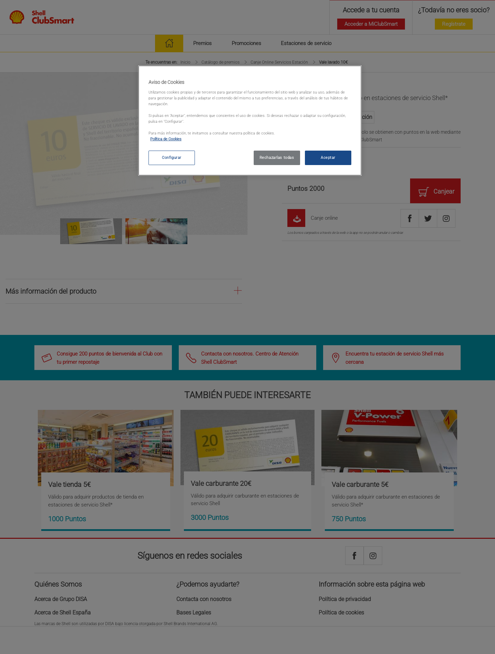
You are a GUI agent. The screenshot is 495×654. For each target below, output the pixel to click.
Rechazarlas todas (277, 157)
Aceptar (328, 157)
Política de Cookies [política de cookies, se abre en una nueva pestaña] (166, 139)
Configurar (172, 157)
